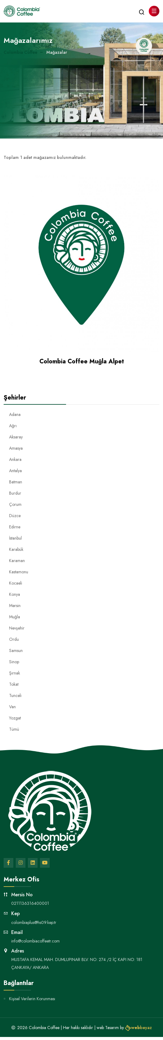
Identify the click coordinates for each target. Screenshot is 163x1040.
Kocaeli (15, 583)
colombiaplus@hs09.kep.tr (33, 922)
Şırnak (14, 673)
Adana (15, 414)
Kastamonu (18, 572)
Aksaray (16, 437)
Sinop (14, 662)
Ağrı (13, 426)
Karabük (16, 549)
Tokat (13, 684)
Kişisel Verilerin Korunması (32, 999)
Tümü (14, 729)
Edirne (14, 527)
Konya (14, 594)
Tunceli (15, 695)
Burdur (15, 493)
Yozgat (15, 718)
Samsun (16, 650)
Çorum (15, 504)
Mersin (15, 605)
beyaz (138, 1028)
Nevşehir (17, 628)
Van (12, 707)
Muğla (14, 617)
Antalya (15, 471)
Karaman (17, 561)
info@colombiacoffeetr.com (35, 941)
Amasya (16, 448)
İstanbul (15, 538)
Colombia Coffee (20, 52)
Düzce (15, 516)
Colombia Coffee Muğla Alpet (81, 361)
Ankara (15, 459)
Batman (15, 482)
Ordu (14, 639)
